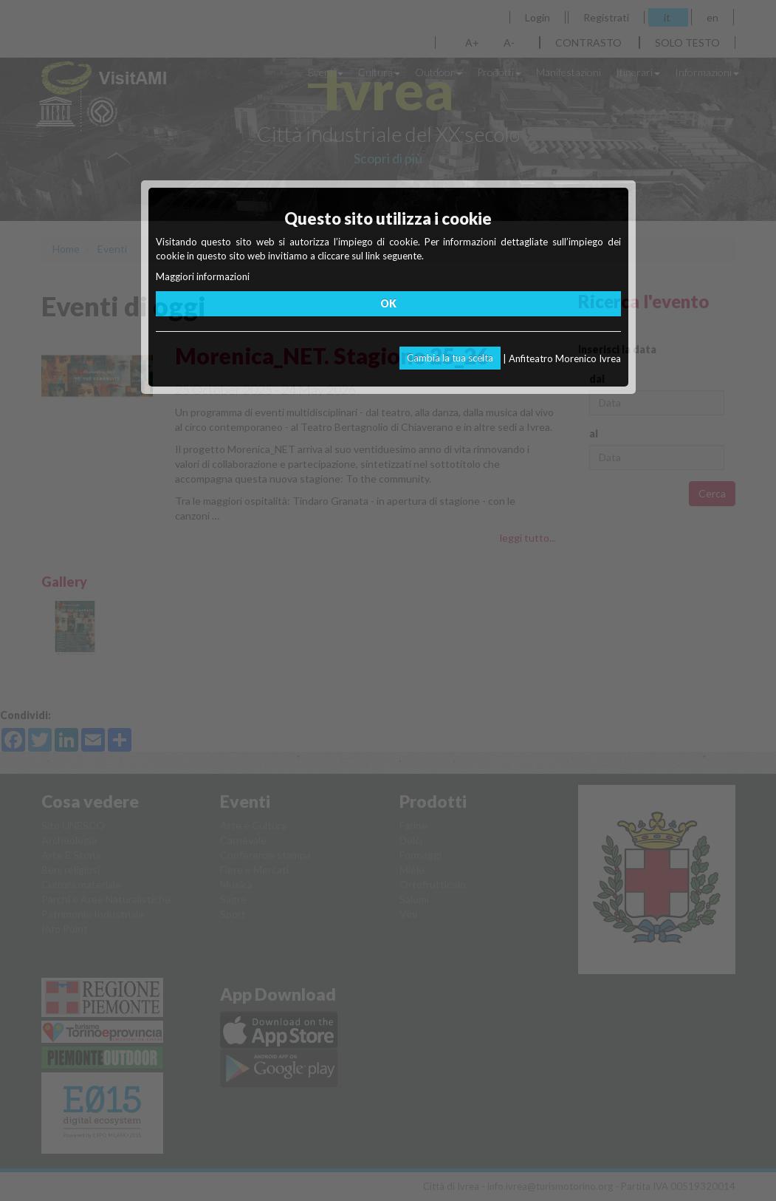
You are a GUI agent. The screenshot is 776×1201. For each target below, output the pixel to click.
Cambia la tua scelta (450, 358)
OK (388, 303)
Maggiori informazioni (203, 276)
